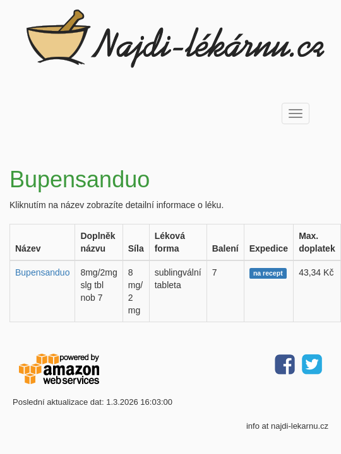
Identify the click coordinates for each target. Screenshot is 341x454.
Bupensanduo (42, 272)
